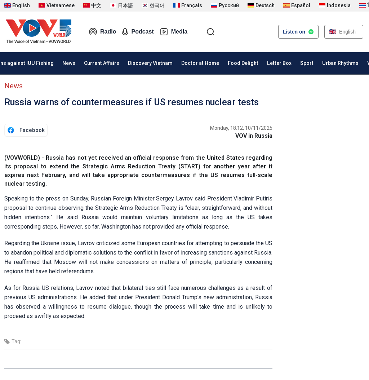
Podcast (138, 31)
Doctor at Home (200, 63)
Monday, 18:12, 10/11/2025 (241, 128)
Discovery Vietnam (150, 63)
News (68, 63)
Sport (307, 63)
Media (173, 31)
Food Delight (243, 63)
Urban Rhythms (340, 63)
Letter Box (279, 63)
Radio (102, 31)
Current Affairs (101, 63)
